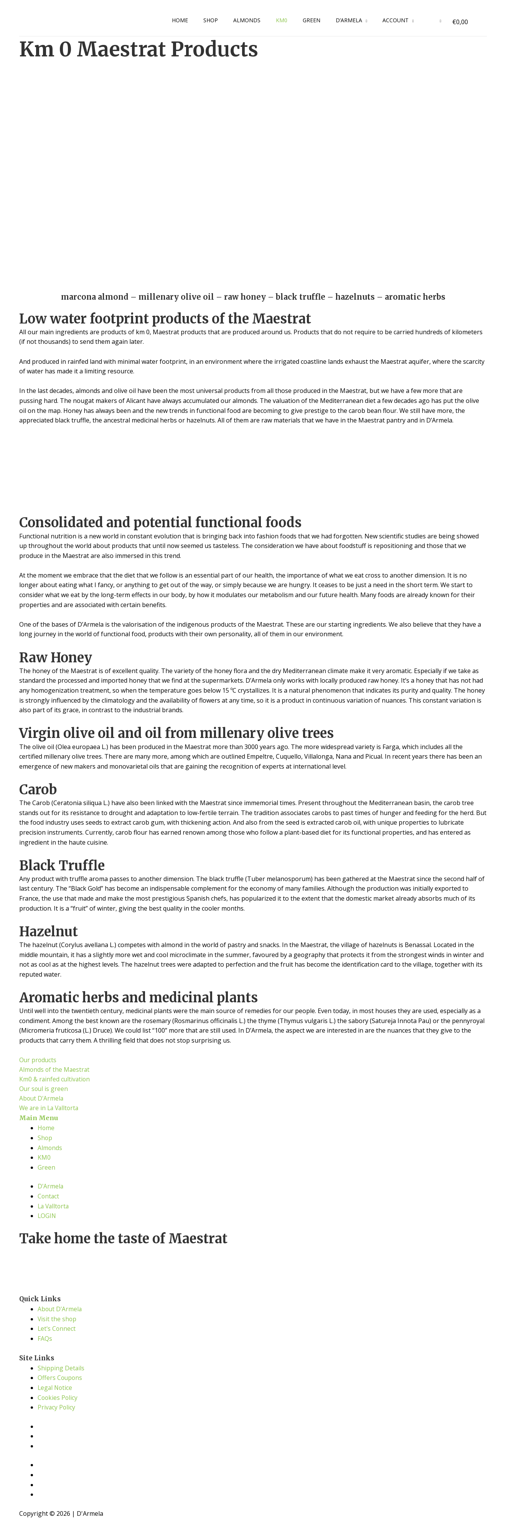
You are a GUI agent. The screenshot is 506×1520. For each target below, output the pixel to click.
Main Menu (39, 1119)
